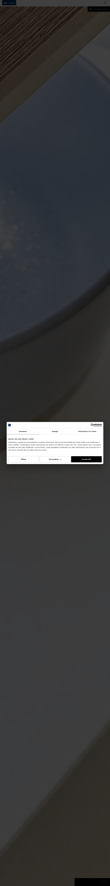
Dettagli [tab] (55, 431)
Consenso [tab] (23, 431)
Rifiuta (23, 459)
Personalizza (55, 459)
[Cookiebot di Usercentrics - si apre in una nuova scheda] (92, 425)
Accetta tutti (86, 459)
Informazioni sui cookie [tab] (87, 431)
